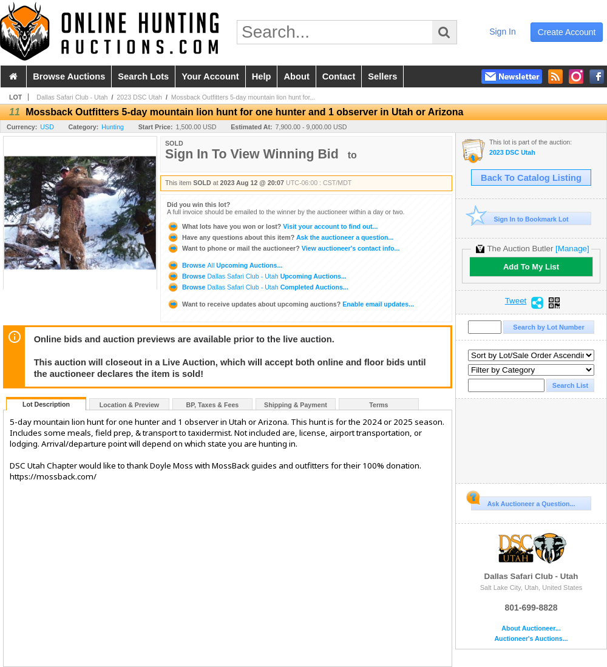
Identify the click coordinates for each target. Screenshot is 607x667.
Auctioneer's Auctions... (531, 638)
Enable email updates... (290, 304)
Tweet (516, 301)
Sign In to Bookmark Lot (520, 219)
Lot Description (46, 404)
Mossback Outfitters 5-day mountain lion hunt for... (243, 97)
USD (47, 126)
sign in (502, 31)
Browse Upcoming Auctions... (224, 265)
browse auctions (69, 76)
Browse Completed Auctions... (257, 287)
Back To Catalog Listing (531, 178)
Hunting (112, 126)
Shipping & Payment (295, 404)
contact (339, 76)
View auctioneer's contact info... (283, 248)
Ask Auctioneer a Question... (523, 501)
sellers (382, 76)
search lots (143, 76)
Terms (378, 404)
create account (567, 32)
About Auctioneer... (530, 628)
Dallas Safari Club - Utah (71, 97)
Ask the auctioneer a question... (280, 237)
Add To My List (531, 266)
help (261, 76)
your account (210, 76)
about (296, 76)
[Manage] (572, 248)
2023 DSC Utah (139, 97)
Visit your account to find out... (272, 226)
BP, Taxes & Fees (212, 404)
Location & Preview (129, 404)
